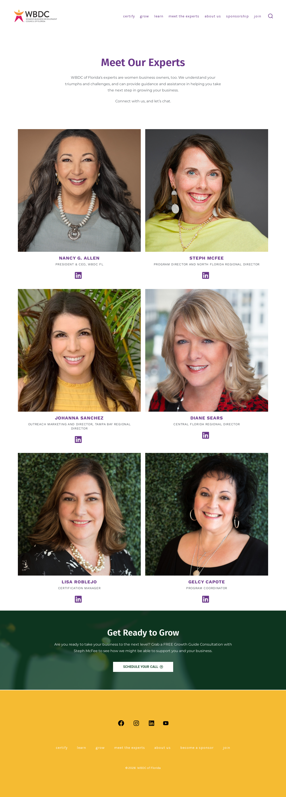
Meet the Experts (183, 16)
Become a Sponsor (197, 747)
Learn (158, 16)
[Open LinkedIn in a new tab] (151, 723)
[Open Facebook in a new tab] (121, 723)
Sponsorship (237, 16)
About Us (213, 16)
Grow (144, 16)
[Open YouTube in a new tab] (166, 723)
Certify (129, 16)
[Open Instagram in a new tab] (136, 723)
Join (257, 16)
